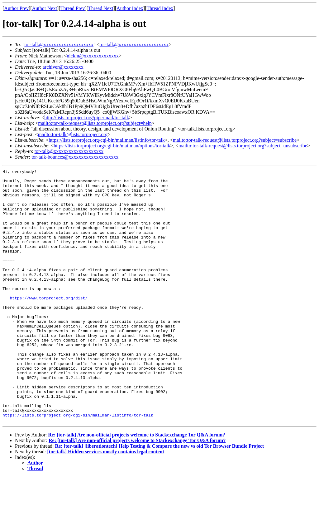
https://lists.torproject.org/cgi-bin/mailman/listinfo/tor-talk (107, 140)
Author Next (44, 8)
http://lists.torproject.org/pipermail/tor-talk (86, 117)
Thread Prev (72, 8)
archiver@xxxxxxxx (63, 67)
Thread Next (100, 8)
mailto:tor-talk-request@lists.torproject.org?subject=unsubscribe (243, 145)
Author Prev (16, 8)
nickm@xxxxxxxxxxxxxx (93, 55)
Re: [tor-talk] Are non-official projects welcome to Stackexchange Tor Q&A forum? (136, 485)
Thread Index (160, 8)
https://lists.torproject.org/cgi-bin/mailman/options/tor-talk (112, 145)
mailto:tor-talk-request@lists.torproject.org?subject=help (94, 123)
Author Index (130, 8)
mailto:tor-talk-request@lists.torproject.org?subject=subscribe (235, 140)
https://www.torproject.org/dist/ (49, 324)
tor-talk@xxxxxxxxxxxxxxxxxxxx (58, 44)
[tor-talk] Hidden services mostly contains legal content (105, 502)
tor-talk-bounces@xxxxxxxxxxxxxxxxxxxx (74, 157)
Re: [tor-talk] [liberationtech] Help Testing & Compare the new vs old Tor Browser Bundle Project (159, 496)
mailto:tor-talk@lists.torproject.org (72, 134)
